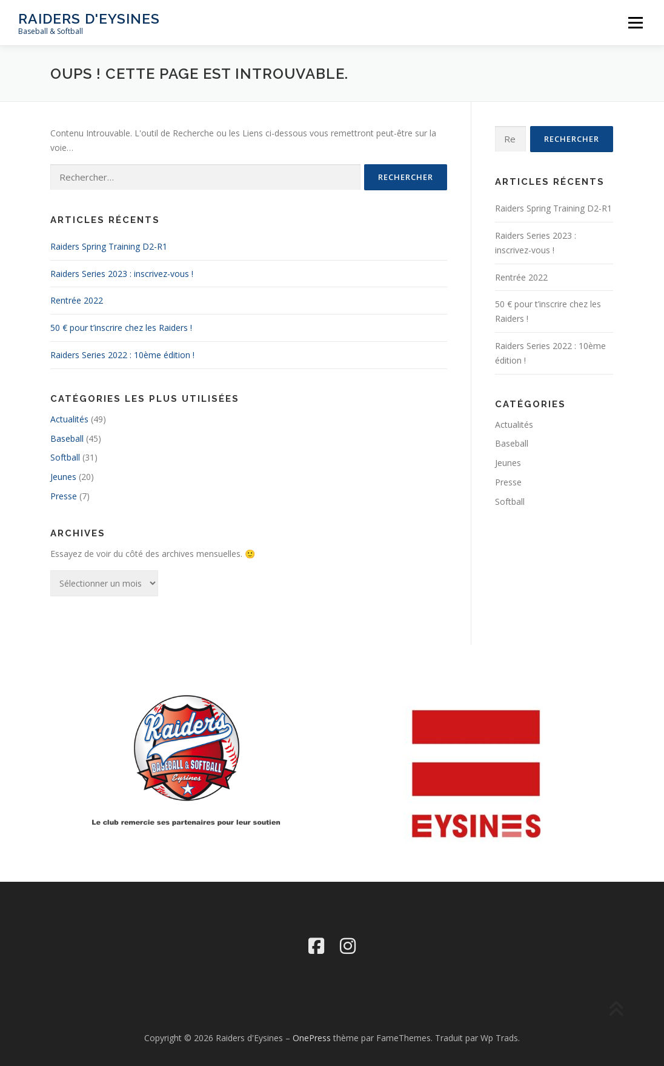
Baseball (67, 438)
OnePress (312, 1038)
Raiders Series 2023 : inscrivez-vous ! (121, 273)
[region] (477, 774)
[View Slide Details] (477, 774)
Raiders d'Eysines (89, 18)
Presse (63, 496)
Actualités (69, 419)
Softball (65, 457)
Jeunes (63, 476)
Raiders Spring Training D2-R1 (108, 246)
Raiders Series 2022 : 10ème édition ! (122, 355)
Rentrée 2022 (76, 300)
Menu (635, 22)
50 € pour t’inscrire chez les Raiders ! (121, 327)
